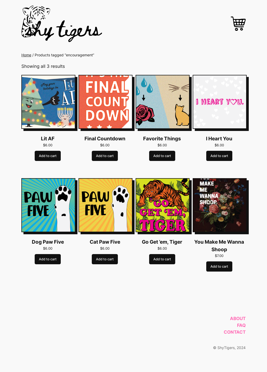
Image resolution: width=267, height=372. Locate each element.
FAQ (241, 325)
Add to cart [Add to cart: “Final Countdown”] (105, 156)
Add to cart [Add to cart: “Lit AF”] (48, 156)
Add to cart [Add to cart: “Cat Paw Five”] (105, 259)
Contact (235, 332)
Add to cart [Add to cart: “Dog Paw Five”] (48, 259)
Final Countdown (104, 139)
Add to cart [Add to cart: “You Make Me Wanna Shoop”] (219, 266)
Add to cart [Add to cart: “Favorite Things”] (162, 156)
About (238, 318)
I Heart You (219, 139)
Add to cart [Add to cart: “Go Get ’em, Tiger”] (162, 259)
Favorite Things (162, 139)
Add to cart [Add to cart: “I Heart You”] (219, 156)
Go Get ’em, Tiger (162, 242)
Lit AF (47, 139)
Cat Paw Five (105, 242)
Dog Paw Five (48, 242)
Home (26, 55)
